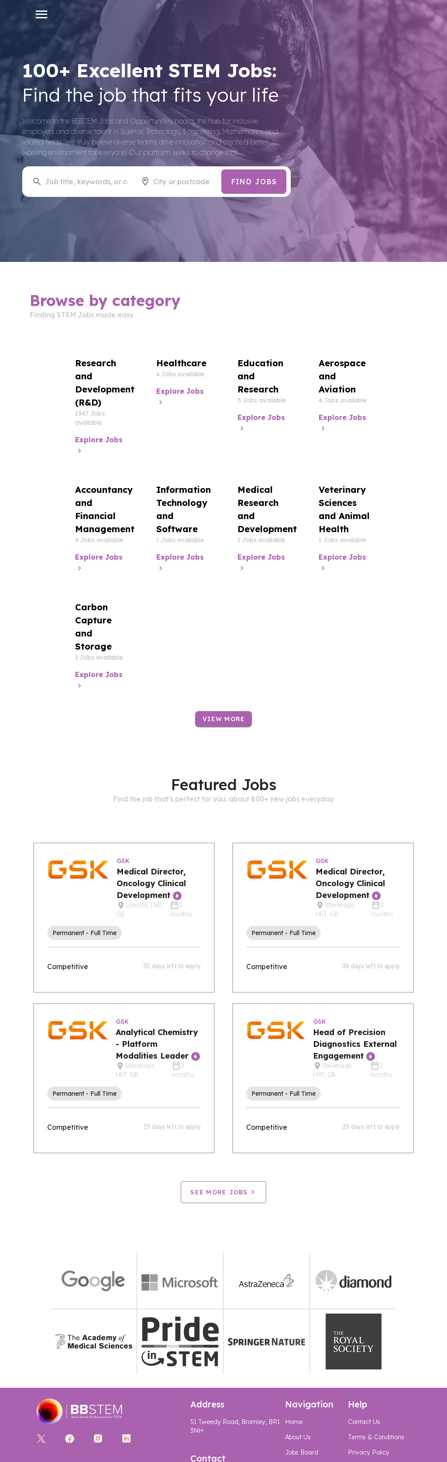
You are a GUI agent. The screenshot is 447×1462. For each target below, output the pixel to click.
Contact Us (364, 1422)
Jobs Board (301, 1452)
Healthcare (181, 363)
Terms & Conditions (376, 1437)
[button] (41, 14)
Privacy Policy (368, 1452)
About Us (298, 1437)
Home (294, 1422)
